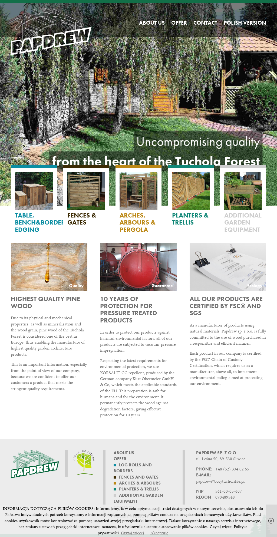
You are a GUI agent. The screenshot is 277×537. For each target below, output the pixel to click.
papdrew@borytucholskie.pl (220, 481)
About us (152, 22)
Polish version (245, 22)
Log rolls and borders (133, 468)
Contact (205, 22)
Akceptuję (159, 533)
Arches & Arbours (140, 483)
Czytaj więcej (132, 533)
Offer (179, 22)
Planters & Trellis (139, 489)
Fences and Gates (139, 477)
